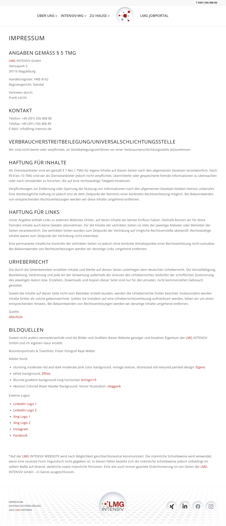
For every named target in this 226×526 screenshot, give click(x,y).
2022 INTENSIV (20, 510)
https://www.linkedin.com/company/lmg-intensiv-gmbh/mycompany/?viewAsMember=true (185, 506)
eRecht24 (15, 317)
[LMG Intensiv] (125, 15)
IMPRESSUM (16, 502)
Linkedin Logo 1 (25, 404)
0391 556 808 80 (207, 2)
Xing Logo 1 (21, 416)
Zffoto (46, 373)
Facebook (20, 435)
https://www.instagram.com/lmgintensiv (211, 506)
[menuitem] (46, 15)
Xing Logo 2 (21, 423)
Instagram (20, 429)
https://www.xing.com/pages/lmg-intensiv (172, 506)
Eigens (200, 367)
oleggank (114, 386)
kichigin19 (88, 380)
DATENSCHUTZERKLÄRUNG (25, 505)
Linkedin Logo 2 (25, 410)
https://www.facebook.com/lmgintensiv (198, 506)
